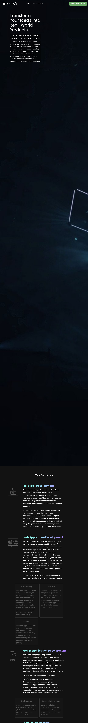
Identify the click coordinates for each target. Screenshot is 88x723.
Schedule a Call (78, 4)
